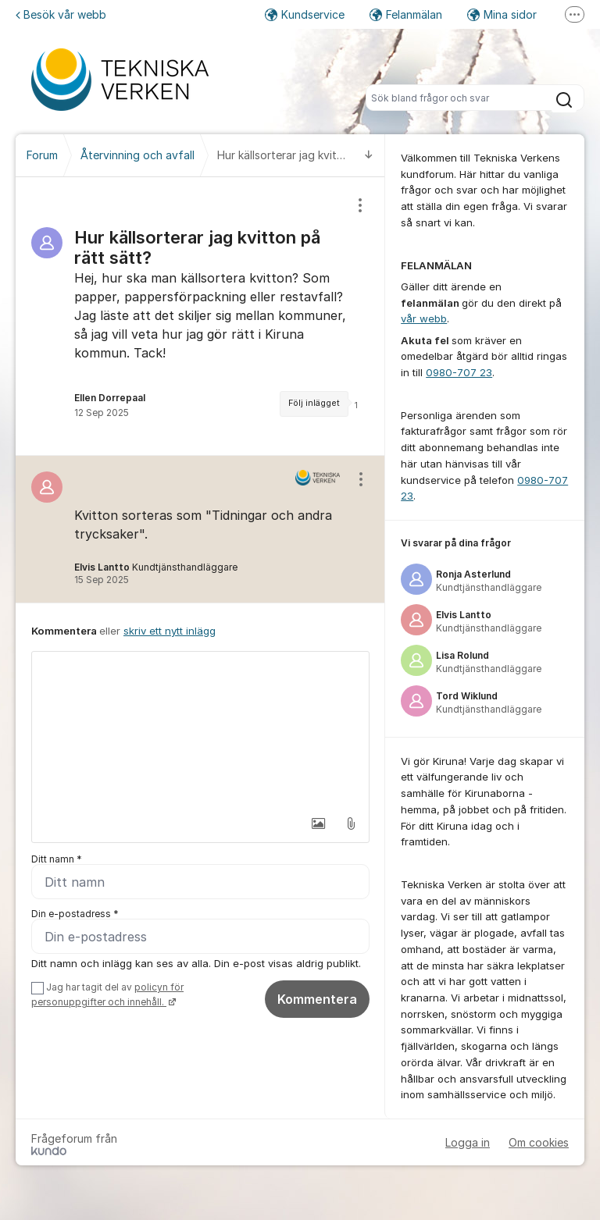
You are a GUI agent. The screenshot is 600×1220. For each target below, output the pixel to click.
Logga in (467, 1142)
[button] (318, 823)
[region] (200, 316)
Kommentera (317, 999)
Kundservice (305, 14)
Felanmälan (406, 14)
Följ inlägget (314, 403)
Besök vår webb (61, 14)
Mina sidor (502, 14)
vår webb (424, 318)
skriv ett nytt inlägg (169, 630)
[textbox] (200, 730)
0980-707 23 (459, 372)
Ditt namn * (56, 859)
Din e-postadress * (75, 913)
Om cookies (539, 1142)
